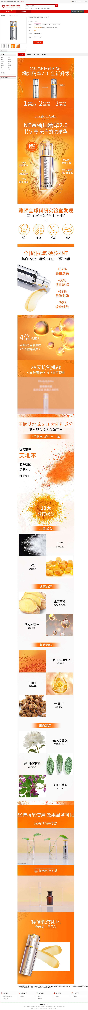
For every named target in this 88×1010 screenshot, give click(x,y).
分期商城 (23, 11)
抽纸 (2, 63)
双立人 (32, 8)
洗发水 (2, 59)
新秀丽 (36, 8)
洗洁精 (9, 59)
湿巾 (9, 63)
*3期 (46, 24)
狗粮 (2, 70)
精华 (16, 15)
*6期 (56, 24)
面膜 (9, 67)
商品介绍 (21, 54)
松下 (39, 8)
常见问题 (36, 54)
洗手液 (9, 65)
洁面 (2, 69)
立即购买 (57, 996)
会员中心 (79, 1)
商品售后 (40, 998)
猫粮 (9, 70)
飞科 (42, 8)
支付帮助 (44, 54)
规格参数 (29, 54)
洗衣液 (2, 61)
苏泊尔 (48, 8)
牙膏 (2, 57)
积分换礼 (9, 11)
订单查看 (22, 996)
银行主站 (85, 1)
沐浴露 (2, 65)
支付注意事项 (5, 998)
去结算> (81, 11)
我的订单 (74, 1)
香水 (2, 67)
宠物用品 (3, 72)
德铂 (45, 8)
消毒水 (9, 61)
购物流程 (75, 996)
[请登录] (22, 1)
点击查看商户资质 (37, 33)
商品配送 (40, 996)
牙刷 (9, 57)
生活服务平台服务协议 (7, 996)
